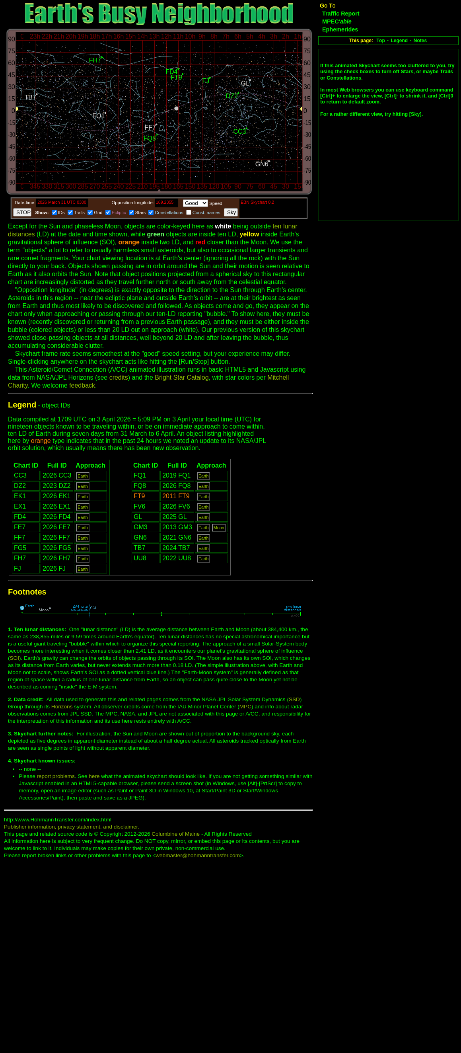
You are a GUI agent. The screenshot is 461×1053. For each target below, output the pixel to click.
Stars (140, 212)
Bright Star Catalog (181, 377)
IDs (61, 212)
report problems (56, 776)
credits (118, 377)
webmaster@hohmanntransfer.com (198, 855)
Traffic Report (341, 13)
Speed (215, 203)
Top (381, 40)
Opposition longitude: (132, 202)
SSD (294, 699)
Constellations (169, 212)
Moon (219, 527)
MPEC (337, 21)
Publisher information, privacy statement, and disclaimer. (71, 827)
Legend (399, 40)
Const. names (206, 212)
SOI (14, 658)
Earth (83, 476)
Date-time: (25, 202)
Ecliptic (119, 212)
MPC (245, 707)
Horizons (62, 707)
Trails (79, 212)
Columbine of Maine (176, 834)
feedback (82, 385)
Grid (98, 212)
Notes (420, 40)
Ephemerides (340, 29)
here (94, 776)
